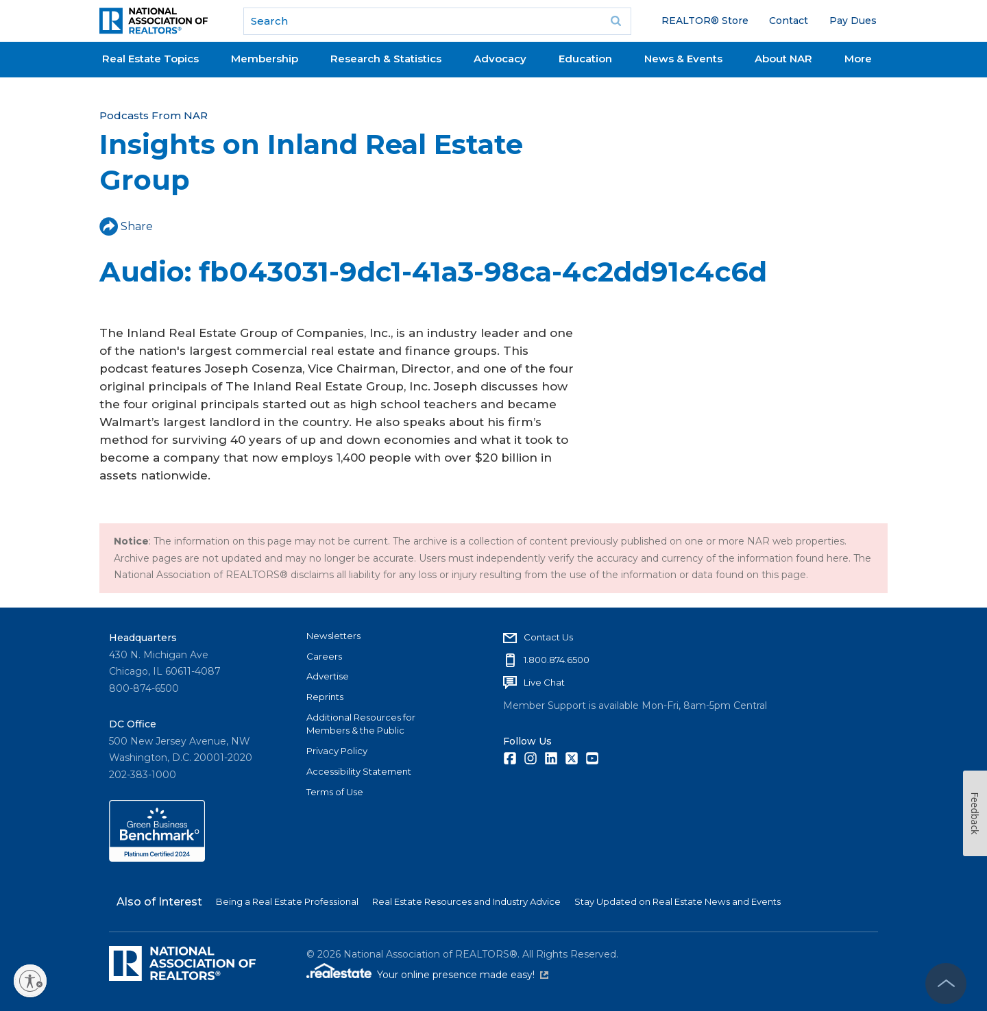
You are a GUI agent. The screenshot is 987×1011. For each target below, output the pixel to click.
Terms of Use (334, 791)
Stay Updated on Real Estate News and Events (677, 901)
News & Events (683, 58)
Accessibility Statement (358, 771)
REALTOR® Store (704, 20)
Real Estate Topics (150, 58)
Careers (324, 656)
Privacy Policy (336, 750)
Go (616, 21)
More (858, 58)
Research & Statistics (385, 58)
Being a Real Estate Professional (287, 901)
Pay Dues (853, 20)
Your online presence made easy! (462, 975)
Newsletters (333, 635)
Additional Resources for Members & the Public (360, 724)
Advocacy (500, 58)
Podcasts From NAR (153, 115)
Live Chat (544, 682)
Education (585, 58)
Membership (264, 58)
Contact (788, 20)
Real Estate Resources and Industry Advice (466, 901)
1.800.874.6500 (556, 659)
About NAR (783, 58)
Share (126, 226)
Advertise (327, 676)
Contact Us (548, 637)
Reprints (324, 696)
